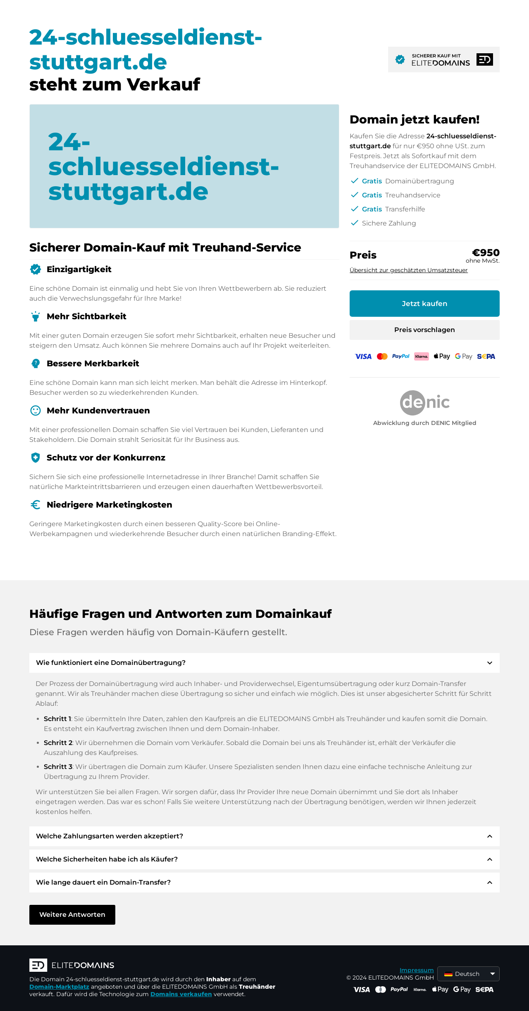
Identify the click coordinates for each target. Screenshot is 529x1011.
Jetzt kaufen (425, 303)
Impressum (417, 970)
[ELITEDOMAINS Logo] (153, 966)
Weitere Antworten (72, 914)
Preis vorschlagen (424, 330)
